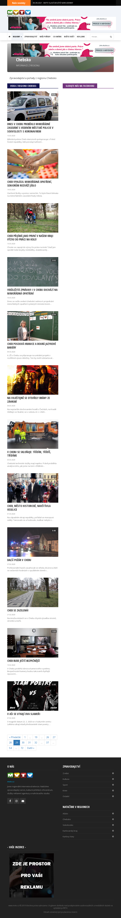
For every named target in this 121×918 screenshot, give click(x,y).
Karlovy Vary (88, 836)
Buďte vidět (69, 36)
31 (29, 742)
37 (47, 742)
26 (47, 737)
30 (23, 742)
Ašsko (88, 813)
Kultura (88, 779)
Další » (30, 748)
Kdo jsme (81, 36)
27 (54, 737)
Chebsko (88, 819)
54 (10, 748)
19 (36, 737)
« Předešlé (15, 737)
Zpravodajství (30, 36)
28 (10, 742)
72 (22, 748)
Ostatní (88, 796)
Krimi (88, 790)
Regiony (17, 36)
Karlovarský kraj (88, 830)
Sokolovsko (88, 825)
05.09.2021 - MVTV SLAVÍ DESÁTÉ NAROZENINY (53, 2)
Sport (88, 784)
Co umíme (57, 36)
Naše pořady (45, 36)
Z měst (88, 773)
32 (35, 742)
